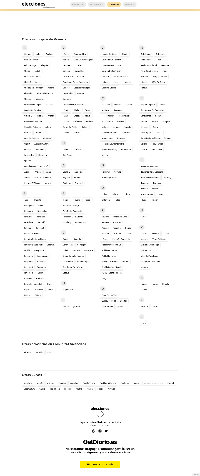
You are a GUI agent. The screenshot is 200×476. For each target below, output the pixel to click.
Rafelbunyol (146, 54)
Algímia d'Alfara (41, 144)
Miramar (116, 127)
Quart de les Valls (110, 295)
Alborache (28, 93)
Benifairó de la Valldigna (35, 239)
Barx (27, 200)
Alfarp (48, 127)
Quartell (123, 301)
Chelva (87, 110)
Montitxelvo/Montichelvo (113, 144)
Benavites (28, 217)
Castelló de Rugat (82, 88)
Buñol (50, 289)
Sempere (166, 121)
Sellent (155, 121)
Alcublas (40, 99)
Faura (65, 200)
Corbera (89, 121)
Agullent (49, 54)
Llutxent (105, 82)
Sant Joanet (146, 116)
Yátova (155, 306)
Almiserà (27, 149)
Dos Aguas (67, 155)
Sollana (144, 144)
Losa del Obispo (109, 88)
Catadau (80, 93)
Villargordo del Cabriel (150, 261)
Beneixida (41, 217)
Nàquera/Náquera (109, 177)
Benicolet (40, 228)
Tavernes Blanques (149, 166)
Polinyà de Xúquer (110, 261)
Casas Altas (80, 71)
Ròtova (144, 88)
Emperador (79, 172)
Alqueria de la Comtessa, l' (36, 166)
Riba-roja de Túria (149, 71)
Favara (77, 200)
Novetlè (117, 172)
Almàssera (42, 155)
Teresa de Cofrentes (150, 177)
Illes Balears (55, 389)
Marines (105, 110)
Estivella (77, 177)
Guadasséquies (83, 261)
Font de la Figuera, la (72, 211)
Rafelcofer (160, 54)
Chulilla (66, 121)
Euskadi (171, 383)
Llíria (116, 82)
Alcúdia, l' (28, 116)
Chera (65, 116)
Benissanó (28, 267)
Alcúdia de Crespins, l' (33, 110)
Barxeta (37, 200)
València (144, 239)
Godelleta (88, 250)
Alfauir (38, 132)
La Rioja (67, 389)
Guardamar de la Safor (73, 267)
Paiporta (105, 217)
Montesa (121, 138)
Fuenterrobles (81, 222)
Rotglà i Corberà (160, 76)
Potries (125, 261)
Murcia (100, 389)
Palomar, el (118, 222)
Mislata (128, 127)
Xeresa (155, 284)
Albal (37, 71)
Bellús (41, 205)
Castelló (66, 88)
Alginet (27, 144)
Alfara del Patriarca (32, 127)
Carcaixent (67, 65)
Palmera (105, 222)
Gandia (66, 239)
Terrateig (167, 177)
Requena (165, 65)
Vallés (166, 233)
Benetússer (28, 222)
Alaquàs (44, 65)
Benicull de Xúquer (32, 233)
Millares (105, 127)
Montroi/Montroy (109, 149)
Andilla (38, 172)
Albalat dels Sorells (32, 82)
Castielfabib (68, 93)
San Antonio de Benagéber (153, 110)
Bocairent (28, 278)
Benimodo (28, 256)
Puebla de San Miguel (111, 267)
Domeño (77, 149)
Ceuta (136, 383)
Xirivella (165, 284)
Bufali (49, 284)
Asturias (50, 383)
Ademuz (27, 54)
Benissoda (41, 267)
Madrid (79, 389)
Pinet (105, 239)
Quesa (120, 306)
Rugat (144, 82)
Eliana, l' (66, 172)
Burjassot (39, 289)
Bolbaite (40, 278)
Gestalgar (81, 245)
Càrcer (77, 132)
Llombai (105, 76)
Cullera (66, 132)
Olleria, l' (116, 194)
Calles (66, 54)
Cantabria (74, 383)
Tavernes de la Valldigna (152, 172)
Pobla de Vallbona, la (111, 245)
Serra (155, 127)
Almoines (39, 149)
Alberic (51, 88)
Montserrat (126, 149)
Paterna (105, 228)
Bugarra (27, 289)
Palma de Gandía (121, 217)
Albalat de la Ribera (32, 76)
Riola (165, 71)
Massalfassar (107, 116)
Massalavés (118, 110)
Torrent (155, 189)
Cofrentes (77, 121)
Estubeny (67, 183)
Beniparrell (28, 261)
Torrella (144, 189)
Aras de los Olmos (42, 177)
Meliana (120, 121)
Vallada (144, 233)
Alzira (26, 172)
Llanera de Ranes (109, 54)
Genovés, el (68, 245)
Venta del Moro (159, 239)
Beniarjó (41, 222)
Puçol (105, 278)
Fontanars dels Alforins (73, 217)
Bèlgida (27, 295)
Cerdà (65, 110)
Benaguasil (28, 211)
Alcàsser (49, 104)
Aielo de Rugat (30, 65)
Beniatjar (27, 228)
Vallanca (155, 233)
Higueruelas (68, 289)
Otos (118, 200)
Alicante (27, 352)
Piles (129, 233)
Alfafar (51, 116)
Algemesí (47, 138)
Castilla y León (89, 383)
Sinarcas (167, 138)
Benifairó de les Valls (33, 245)
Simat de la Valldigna (150, 138)
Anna (48, 172)
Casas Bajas (68, 76)
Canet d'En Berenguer (82, 60)
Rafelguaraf (146, 60)
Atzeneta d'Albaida (32, 183)
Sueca (144, 149)
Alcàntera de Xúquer (33, 104)
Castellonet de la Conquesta (75, 82)
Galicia (42, 389)
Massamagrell (124, 116)
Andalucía (28, 383)
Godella (76, 250)
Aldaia (40, 116)
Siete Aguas (146, 132)
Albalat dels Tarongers (34, 88)
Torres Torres (147, 194)
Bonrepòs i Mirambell (33, 284)
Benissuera (28, 273)
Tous (160, 194)
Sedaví (158, 116)
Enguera (66, 177)
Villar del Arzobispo (149, 256)
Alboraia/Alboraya (45, 93)
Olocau (128, 194)
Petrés (128, 228)
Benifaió (50, 245)
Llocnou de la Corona (111, 65)
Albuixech (28, 99)
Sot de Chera (157, 144)
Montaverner (107, 138)
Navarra (111, 389)
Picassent (117, 233)
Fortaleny (67, 222)
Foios (87, 200)
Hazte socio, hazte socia (100, 464)
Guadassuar (68, 261)
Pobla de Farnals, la (121, 239)
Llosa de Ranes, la (121, 76)
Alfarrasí (27, 132)
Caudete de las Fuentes (73, 104)
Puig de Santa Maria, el (112, 273)
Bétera (38, 295)
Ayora (48, 183)
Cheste (77, 116)
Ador (38, 54)
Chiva (87, 116)
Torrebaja (157, 183)
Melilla (90, 389)
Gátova (66, 273)
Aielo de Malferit (31, 60)
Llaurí (124, 54)
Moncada (126, 132)
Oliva (105, 194)
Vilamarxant (146, 250)
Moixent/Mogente (110, 132)
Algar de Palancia (31, 138)
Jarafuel (76, 306)
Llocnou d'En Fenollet (111, 60)
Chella (76, 110)
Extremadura (29, 389)
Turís (144, 200)
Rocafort (145, 76)
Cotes (84, 127)
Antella (27, 177)
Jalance (66, 306)
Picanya (105, 233)
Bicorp (41, 273)
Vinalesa (144, 267)
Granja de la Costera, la (73, 256)
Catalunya (124, 383)
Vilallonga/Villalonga (150, 245)
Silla (158, 132)
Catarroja (67, 99)
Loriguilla (128, 82)
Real (159, 60)
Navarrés (106, 172)
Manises (117, 104)
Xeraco (144, 284)
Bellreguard (29, 205)
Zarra (144, 323)
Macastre (106, 104)
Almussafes (29, 155)
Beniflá (27, 250)
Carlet (79, 65)
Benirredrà (41, 261)
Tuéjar (155, 200)
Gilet (66, 250)
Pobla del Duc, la (109, 250)
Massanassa (107, 121)
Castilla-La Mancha (108, 383)
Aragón (40, 383)
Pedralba (117, 228)
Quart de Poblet (109, 301)
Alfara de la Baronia (33, 121)
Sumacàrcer (157, 149)
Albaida (27, 71)
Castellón (39, 352)
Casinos (80, 76)
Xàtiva (144, 289)
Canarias (62, 383)
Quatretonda (107, 306)
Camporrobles (79, 54)
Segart (144, 121)
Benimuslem (42, 256)
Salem (162, 104)
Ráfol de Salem (158, 82)
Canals (66, 60)
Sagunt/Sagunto (148, 104)
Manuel (129, 104)
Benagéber (42, 211)
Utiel (144, 217)
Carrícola (66, 71)
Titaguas (145, 183)
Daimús (66, 149)
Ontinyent (106, 200)
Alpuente (27, 160)
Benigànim (39, 250)
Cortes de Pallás (70, 127)
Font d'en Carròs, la (71, 205)
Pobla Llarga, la (109, 256)
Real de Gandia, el (149, 65)
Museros (105, 155)
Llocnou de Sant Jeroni (112, 71)
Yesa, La (144, 306)
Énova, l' (79, 183)
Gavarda (77, 239)
